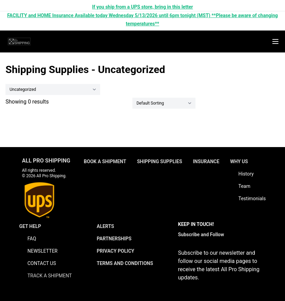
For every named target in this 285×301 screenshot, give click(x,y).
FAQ (31, 238)
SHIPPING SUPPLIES (159, 161)
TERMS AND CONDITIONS (125, 263)
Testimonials (252, 198)
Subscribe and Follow (201, 234)
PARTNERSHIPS (114, 238)
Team (244, 186)
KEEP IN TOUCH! (196, 224)
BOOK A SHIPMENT (105, 161)
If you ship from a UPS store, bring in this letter (142, 7)
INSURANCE (206, 161)
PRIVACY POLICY (115, 251)
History (246, 174)
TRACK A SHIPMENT (49, 275)
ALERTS (105, 226)
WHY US (239, 161)
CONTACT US (41, 263)
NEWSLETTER (42, 251)
